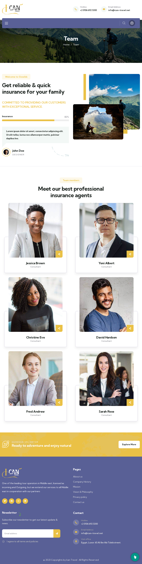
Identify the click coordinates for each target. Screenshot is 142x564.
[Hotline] (76, 9)
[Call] (135, 557)
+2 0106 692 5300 (88, 10)
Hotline (83, 7)
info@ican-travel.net (119, 10)
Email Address (114, 7)
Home (66, 44)
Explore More (129, 444)
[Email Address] (104, 9)
